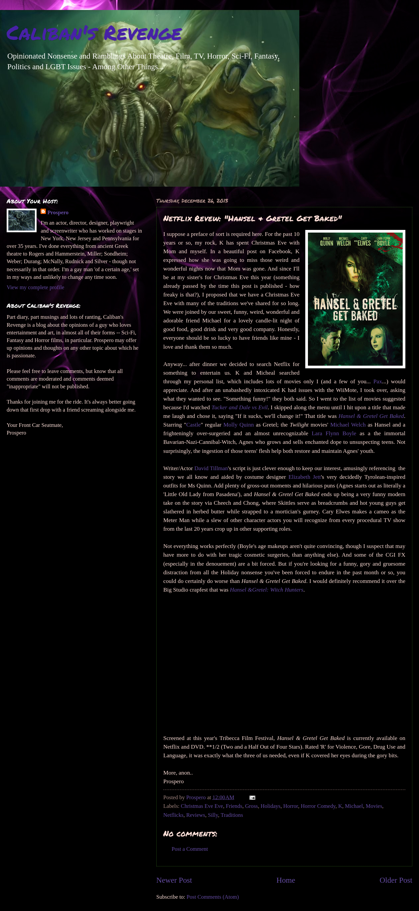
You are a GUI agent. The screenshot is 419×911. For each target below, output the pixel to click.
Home (285, 880)
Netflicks (173, 815)
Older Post (396, 880)
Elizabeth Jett (305, 477)
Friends (234, 806)
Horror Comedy (318, 806)
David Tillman (211, 468)
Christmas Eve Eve (202, 806)
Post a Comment (190, 849)
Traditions (231, 815)
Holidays (271, 806)
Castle (193, 425)
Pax (377, 381)
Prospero (58, 212)
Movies (374, 806)
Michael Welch (348, 425)
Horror (290, 806)
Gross (251, 806)
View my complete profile (35, 287)
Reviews (195, 815)
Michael (354, 806)
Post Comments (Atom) (213, 897)
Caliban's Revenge (94, 32)
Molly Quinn (238, 425)
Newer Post (174, 880)
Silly (213, 815)
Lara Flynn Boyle (334, 433)
